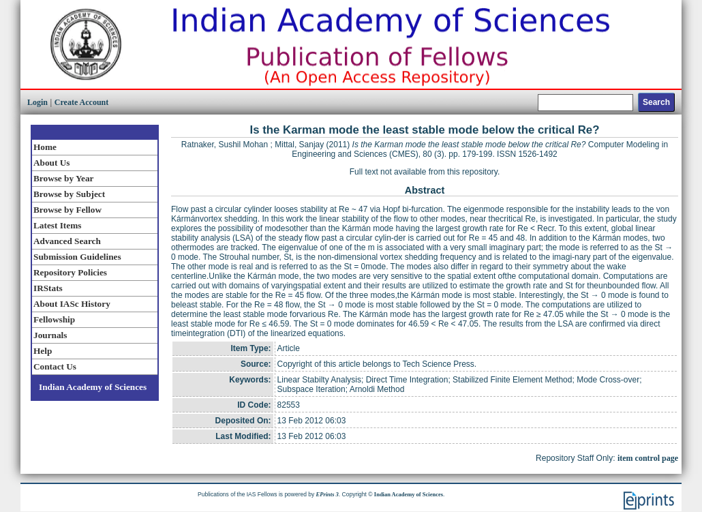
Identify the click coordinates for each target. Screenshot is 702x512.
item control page (647, 458)
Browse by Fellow (67, 210)
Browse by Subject (69, 194)
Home (45, 147)
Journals (50, 335)
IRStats (48, 288)
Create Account (81, 102)
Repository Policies (70, 272)
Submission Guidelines (77, 257)
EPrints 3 (327, 494)
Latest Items (57, 225)
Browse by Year (63, 178)
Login (37, 102)
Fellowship (54, 319)
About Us (51, 162)
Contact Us (54, 366)
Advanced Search (67, 241)
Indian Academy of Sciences (93, 387)
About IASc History (71, 304)
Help (42, 351)
